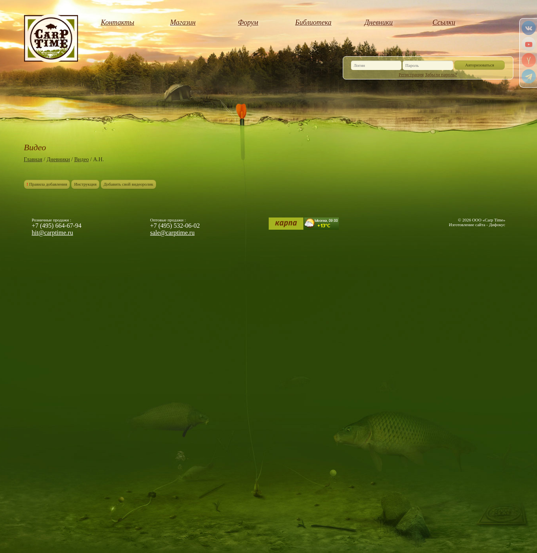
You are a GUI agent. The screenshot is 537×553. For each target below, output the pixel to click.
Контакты (117, 22)
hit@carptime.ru (52, 232)
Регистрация (411, 74)
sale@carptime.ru (172, 232)
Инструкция (85, 184)
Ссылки (444, 22)
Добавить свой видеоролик (128, 184)
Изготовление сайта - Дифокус (477, 224)
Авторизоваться (479, 65)
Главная (33, 159)
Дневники (378, 22)
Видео (81, 159)
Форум (248, 22)
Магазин (183, 22)
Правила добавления (47, 184)
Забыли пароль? (441, 74)
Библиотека (313, 22)
